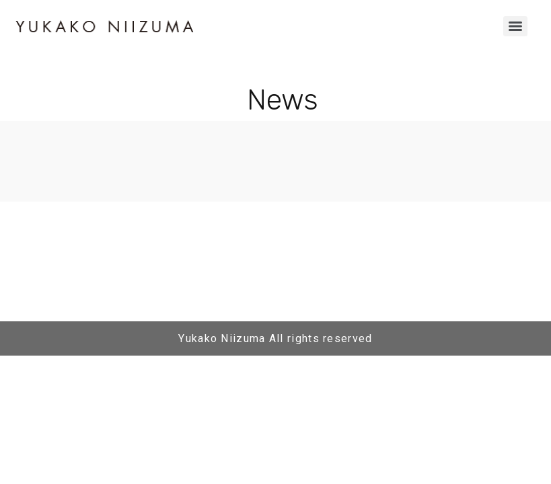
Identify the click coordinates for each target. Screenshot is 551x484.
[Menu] (515, 26)
